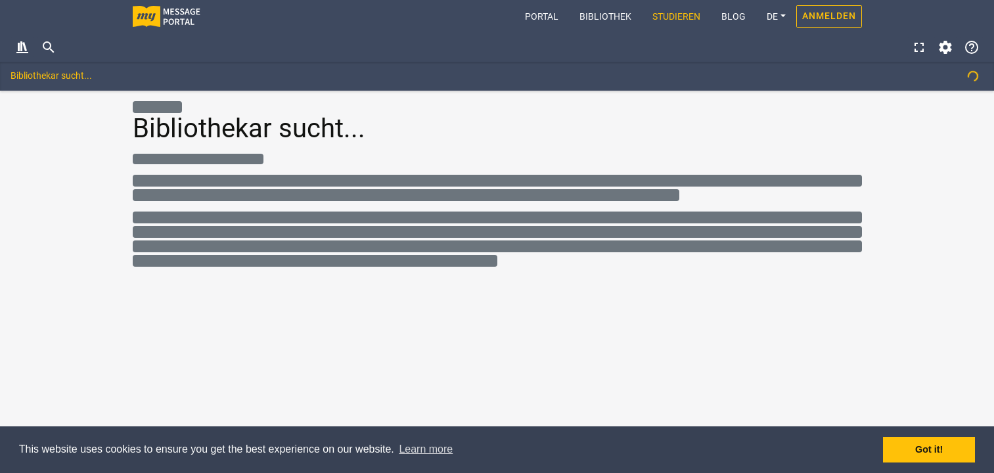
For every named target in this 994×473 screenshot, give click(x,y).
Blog (733, 16)
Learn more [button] (426, 449)
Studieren (676, 16)
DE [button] (772, 16)
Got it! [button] (929, 449)
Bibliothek (605, 16)
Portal (547, 15)
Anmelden (829, 16)
